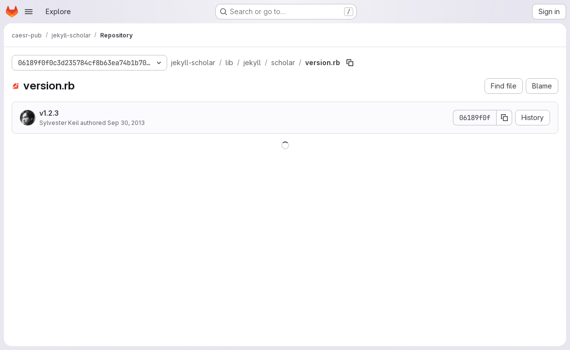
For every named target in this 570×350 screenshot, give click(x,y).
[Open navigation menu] (28, 11)
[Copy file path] (350, 62)
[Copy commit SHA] (504, 117)
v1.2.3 (49, 113)
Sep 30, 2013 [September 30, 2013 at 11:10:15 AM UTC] (126, 122)
